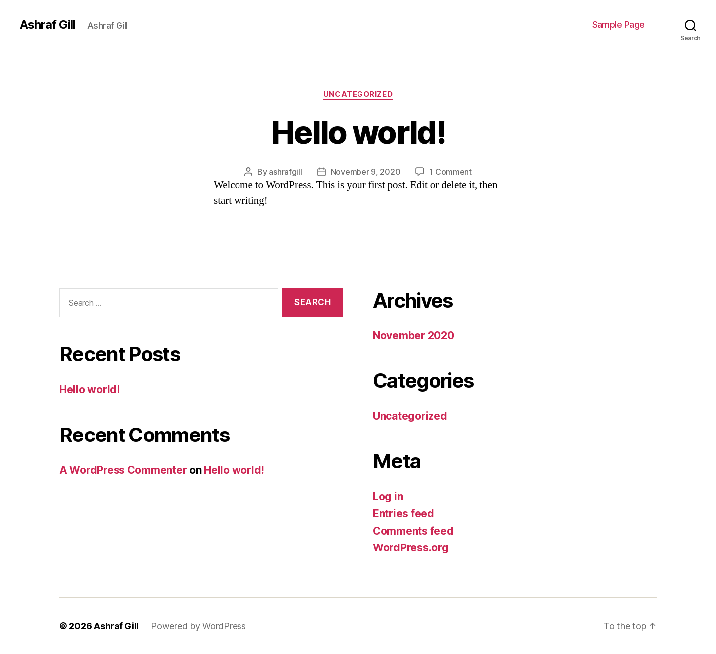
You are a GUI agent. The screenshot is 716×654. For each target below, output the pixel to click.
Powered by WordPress (198, 626)
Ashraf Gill (47, 25)
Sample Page (618, 24)
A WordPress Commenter (123, 470)
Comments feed (413, 531)
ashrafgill (285, 172)
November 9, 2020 (366, 172)
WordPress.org (411, 548)
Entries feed (403, 513)
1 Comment (450, 172)
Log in (388, 496)
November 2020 (413, 335)
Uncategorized (358, 94)
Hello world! (358, 132)
